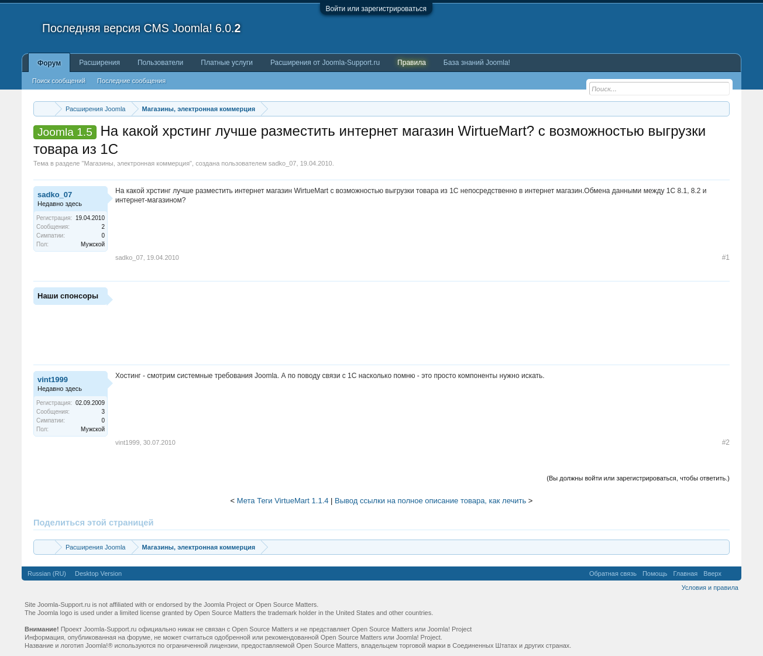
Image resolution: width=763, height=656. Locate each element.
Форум (49, 63)
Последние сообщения (131, 80)
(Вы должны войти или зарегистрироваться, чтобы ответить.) (638, 478)
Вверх (712, 573)
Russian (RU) (47, 573)
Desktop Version (98, 573)
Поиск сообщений (58, 80)
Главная (685, 573)
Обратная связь (613, 573)
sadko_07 (283, 163)
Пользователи (160, 63)
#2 (726, 442)
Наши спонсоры (67, 295)
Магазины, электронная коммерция (137, 163)
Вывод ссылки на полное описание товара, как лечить (430, 500)
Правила (411, 63)
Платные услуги (227, 63)
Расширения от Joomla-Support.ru (325, 63)
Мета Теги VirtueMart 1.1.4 (283, 500)
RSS (731, 573)
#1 (726, 257)
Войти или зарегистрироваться (376, 9)
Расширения (99, 63)
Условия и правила (710, 587)
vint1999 (52, 379)
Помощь (655, 573)
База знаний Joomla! (477, 63)
